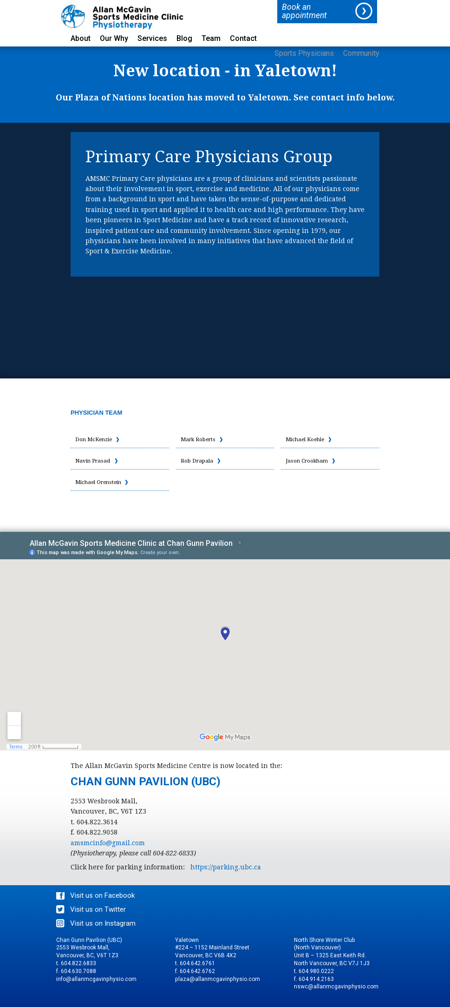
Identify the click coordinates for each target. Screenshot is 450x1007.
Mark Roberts (199, 439)
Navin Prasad (93, 460)
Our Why (114, 39)
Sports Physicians (304, 54)
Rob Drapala (197, 460)
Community (361, 54)
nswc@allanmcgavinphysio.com (336, 986)
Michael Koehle (306, 439)
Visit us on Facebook (102, 895)
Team (211, 39)
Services (152, 39)
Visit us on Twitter (98, 909)
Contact (243, 39)
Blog (184, 39)
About (81, 39)
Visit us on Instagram (103, 923)
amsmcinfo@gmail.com (108, 843)
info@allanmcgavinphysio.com (96, 979)
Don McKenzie (95, 439)
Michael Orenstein (99, 482)
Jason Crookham (307, 460)
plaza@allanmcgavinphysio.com (217, 979)
